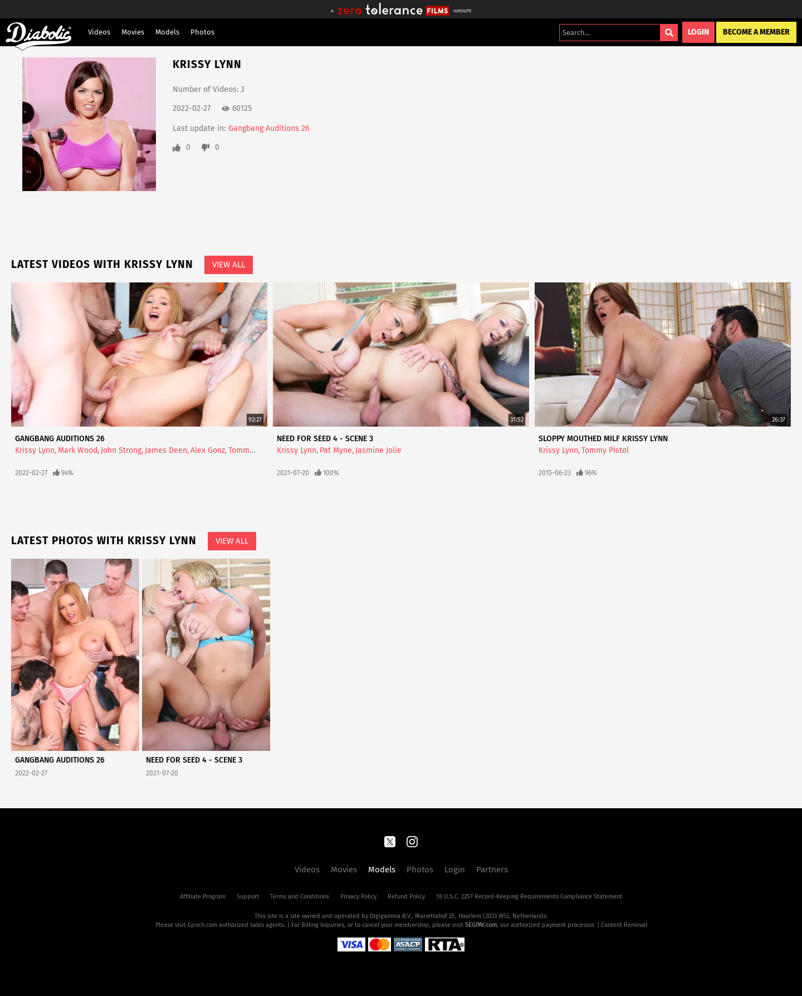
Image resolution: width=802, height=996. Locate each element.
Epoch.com (202, 925)
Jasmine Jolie (378, 450)
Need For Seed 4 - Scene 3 (325, 438)
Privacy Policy (358, 896)
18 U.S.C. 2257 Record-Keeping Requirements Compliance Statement (529, 896)
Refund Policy (406, 896)
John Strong (121, 450)
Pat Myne (336, 450)
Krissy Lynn (35, 450)
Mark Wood (77, 450)
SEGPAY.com (481, 925)
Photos (202, 32)
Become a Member (756, 32)
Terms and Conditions (299, 896)
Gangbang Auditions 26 (268, 128)
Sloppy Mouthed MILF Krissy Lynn (603, 438)
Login (698, 32)
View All (228, 265)
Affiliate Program (203, 896)
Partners (492, 870)
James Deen (166, 450)
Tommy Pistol (252, 450)
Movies (132, 32)
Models (167, 32)
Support (248, 896)
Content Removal (624, 925)
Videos (99, 32)
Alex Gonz (207, 450)
